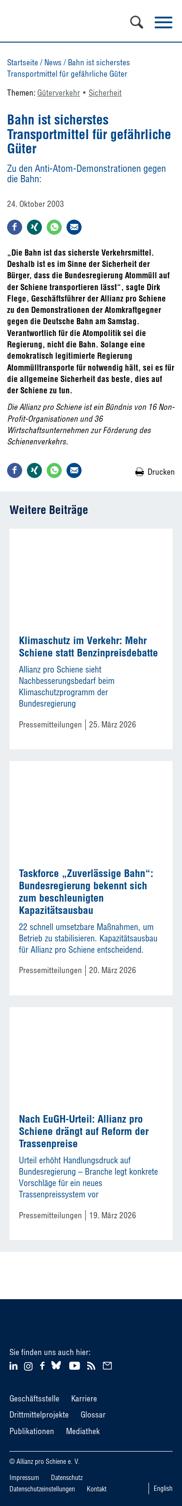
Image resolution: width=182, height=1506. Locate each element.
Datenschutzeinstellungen (42, 1489)
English (163, 1488)
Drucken (161, 472)
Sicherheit (105, 92)
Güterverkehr (58, 92)
